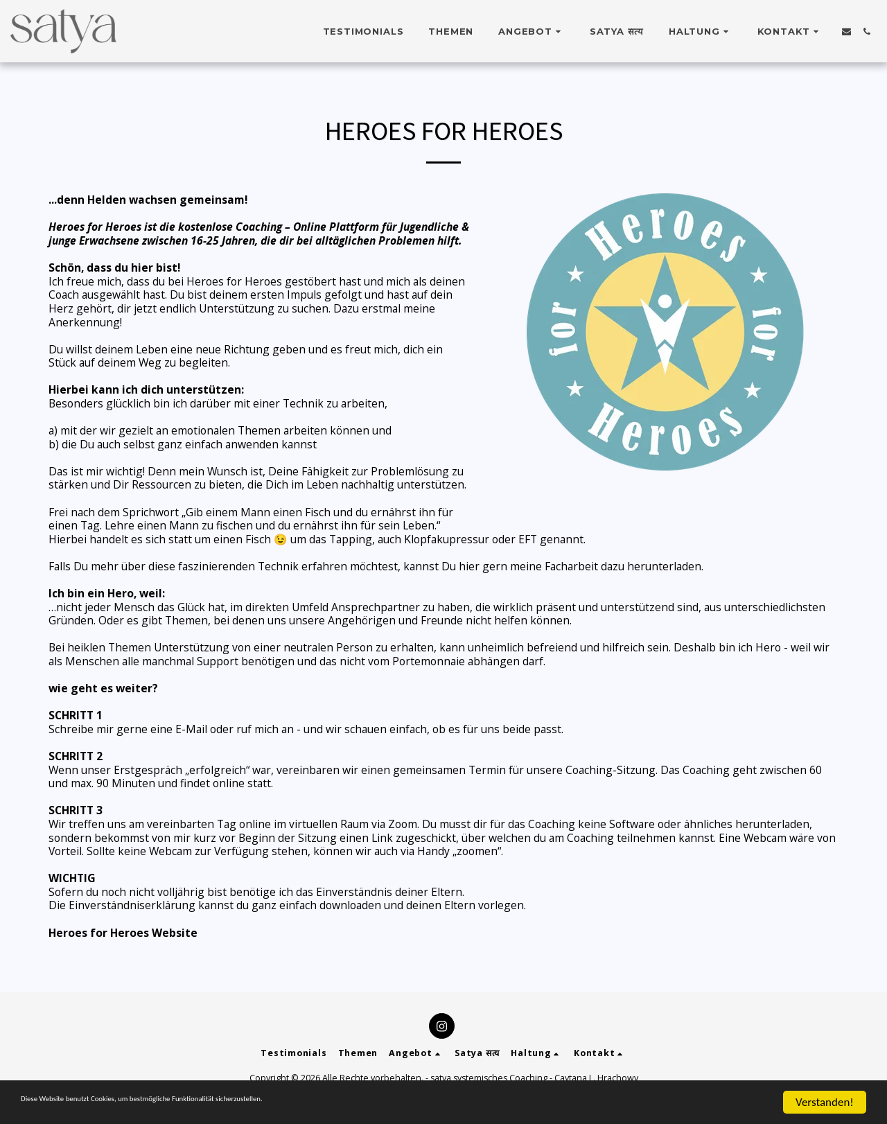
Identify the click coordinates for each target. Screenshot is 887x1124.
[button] (531, 31)
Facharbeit (571, 566)
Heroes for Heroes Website (123, 932)
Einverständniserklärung (133, 905)
